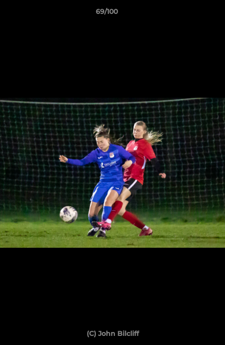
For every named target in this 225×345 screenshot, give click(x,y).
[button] (190, 14)
